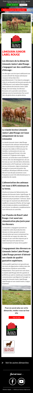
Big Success (27, 389)
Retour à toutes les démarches (14, 10)
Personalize (23, 5)
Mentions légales (7, 389)
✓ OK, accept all (12, 5)
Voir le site (16, 317)
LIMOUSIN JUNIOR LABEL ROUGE (13, 53)
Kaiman (21, 389)
